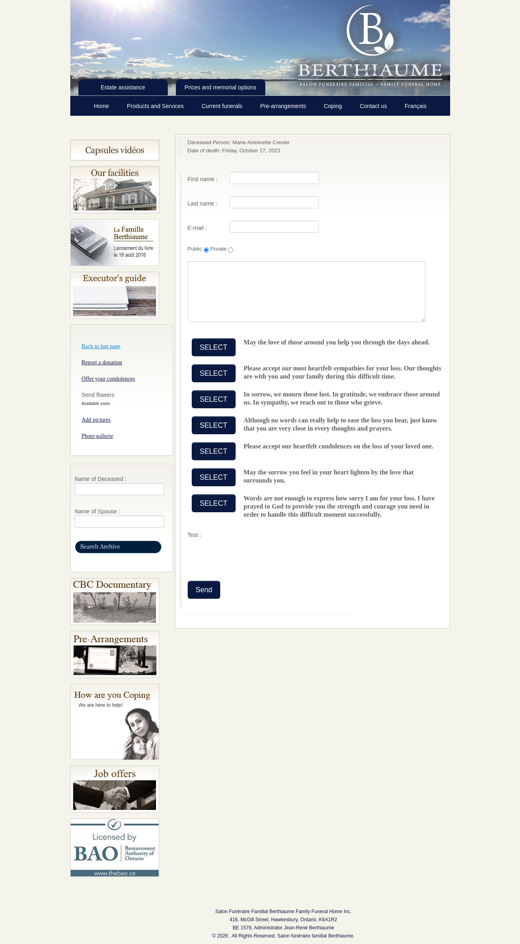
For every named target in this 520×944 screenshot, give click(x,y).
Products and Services (156, 106)
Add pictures (96, 420)
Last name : (202, 203)
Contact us (374, 106)
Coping (333, 106)
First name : (203, 179)
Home (102, 106)
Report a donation (102, 362)
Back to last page (101, 346)
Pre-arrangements (284, 106)
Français (416, 106)
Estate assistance (123, 87)
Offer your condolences (108, 379)
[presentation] (249, 557)
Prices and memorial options (220, 87)
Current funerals (223, 106)
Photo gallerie (97, 436)
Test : (194, 535)
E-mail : (197, 228)
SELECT (214, 347)
